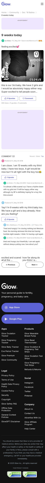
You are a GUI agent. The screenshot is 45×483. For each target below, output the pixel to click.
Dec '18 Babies (28, 12)
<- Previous (10, 265)
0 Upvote (9, 219)
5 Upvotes (9, 98)
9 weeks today (7, 15)
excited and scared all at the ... (11, 258)
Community (14, 12)
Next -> (34, 265)
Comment (28, 98)
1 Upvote (9, 177)
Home (3, 12)
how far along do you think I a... (31, 258)
